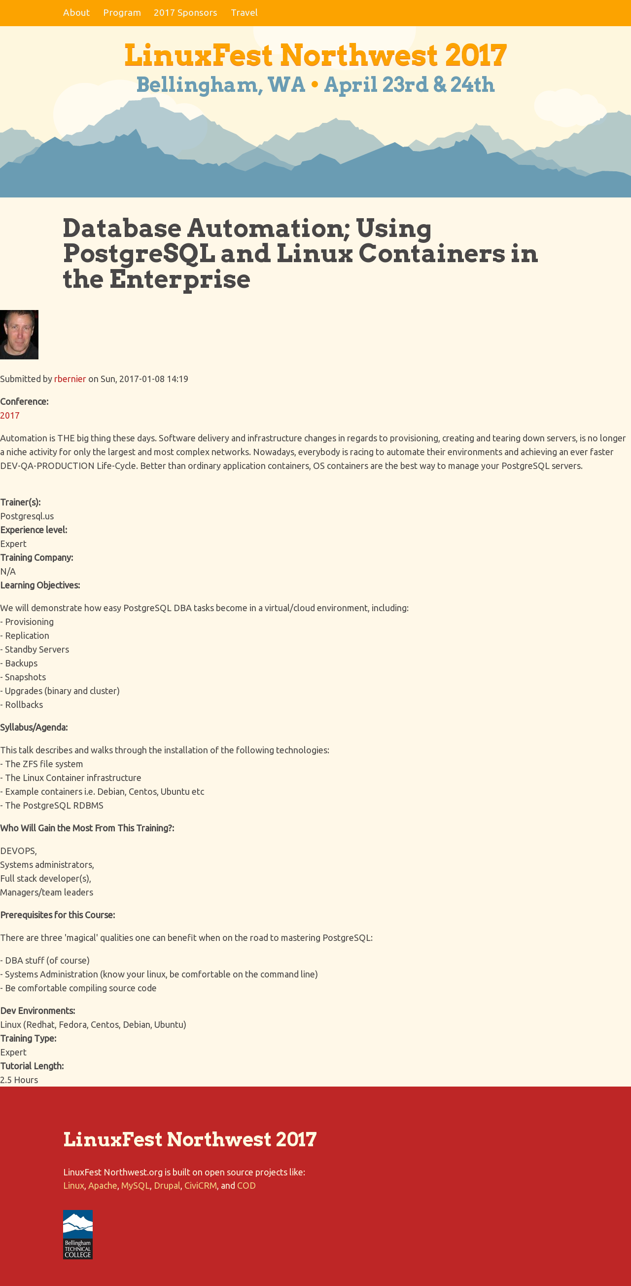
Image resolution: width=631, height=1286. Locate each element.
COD (246, 1185)
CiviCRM (200, 1185)
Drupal (167, 1185)
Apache (102, 1185)
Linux (73, 1185)
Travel (244, 12)
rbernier (70, 379)
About (76, 12)
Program (122, 12)
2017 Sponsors (185, 12)
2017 (10, 415)
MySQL (135, 1185)
